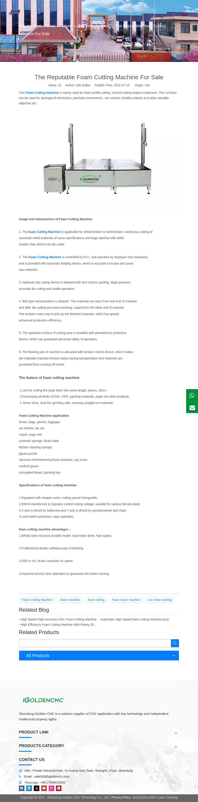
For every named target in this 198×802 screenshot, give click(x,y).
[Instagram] (51, 788)
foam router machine (126, 600)
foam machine (70, 600)
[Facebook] (21, 788)
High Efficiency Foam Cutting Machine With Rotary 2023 (59, 624)
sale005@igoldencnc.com (52, 776)
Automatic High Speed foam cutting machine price (135, 619)
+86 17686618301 (52, 782)
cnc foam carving (160, 600)
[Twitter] (36, 788)
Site (147, 85)
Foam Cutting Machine (37, 600)
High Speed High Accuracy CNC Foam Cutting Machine (59, 619)
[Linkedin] (29, 788)
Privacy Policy (121, 797)
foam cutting (96, 600)
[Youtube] (44, 788)
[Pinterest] (58, 788)
